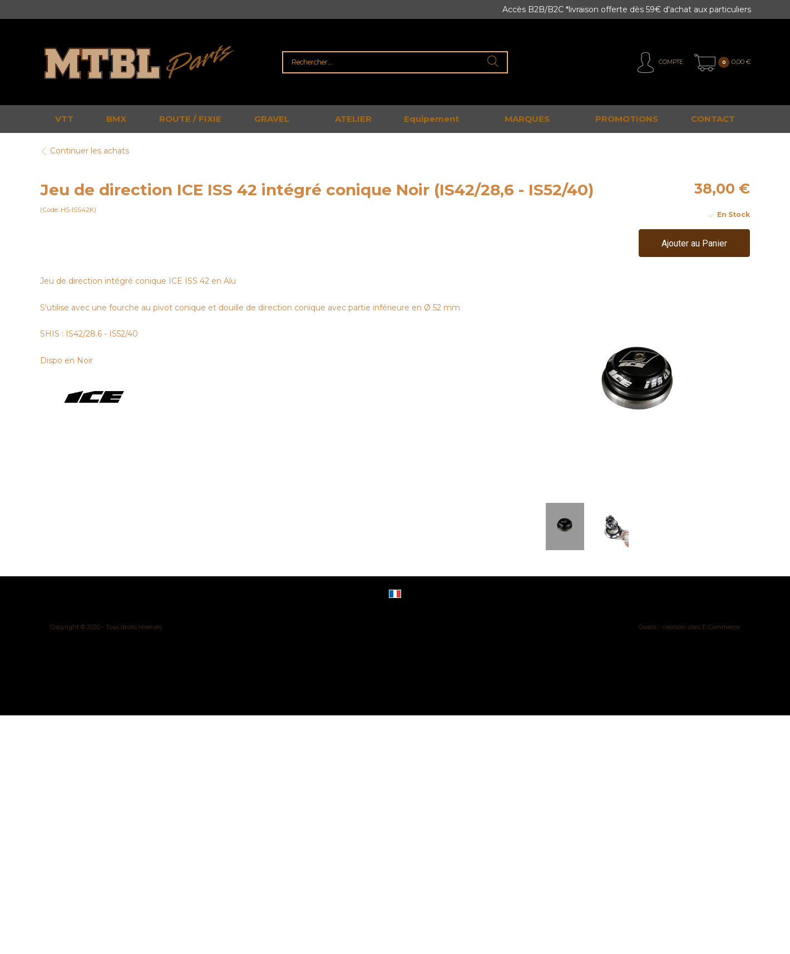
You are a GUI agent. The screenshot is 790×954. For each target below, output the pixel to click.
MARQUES (527, 118)
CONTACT (713, 118)
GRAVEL (271, 118)
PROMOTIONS (626, 118)
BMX (116, 118)
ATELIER (353, 118)
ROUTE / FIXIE (190, 118)
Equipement (431, 118)
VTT (64, 118)
